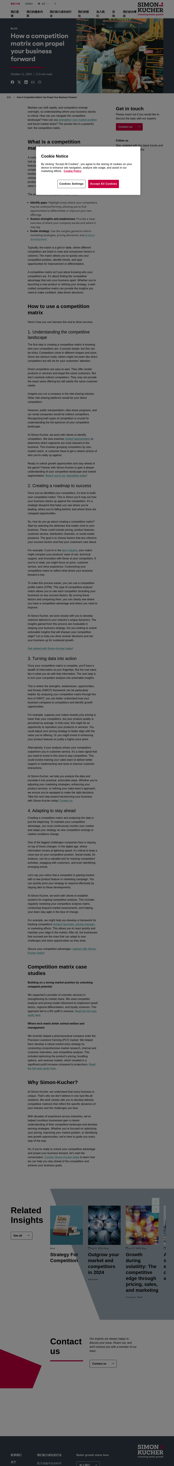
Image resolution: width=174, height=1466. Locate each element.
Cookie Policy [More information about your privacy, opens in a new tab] (73, 171)
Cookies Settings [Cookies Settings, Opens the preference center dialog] (71, 183)
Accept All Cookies (103, 183)
